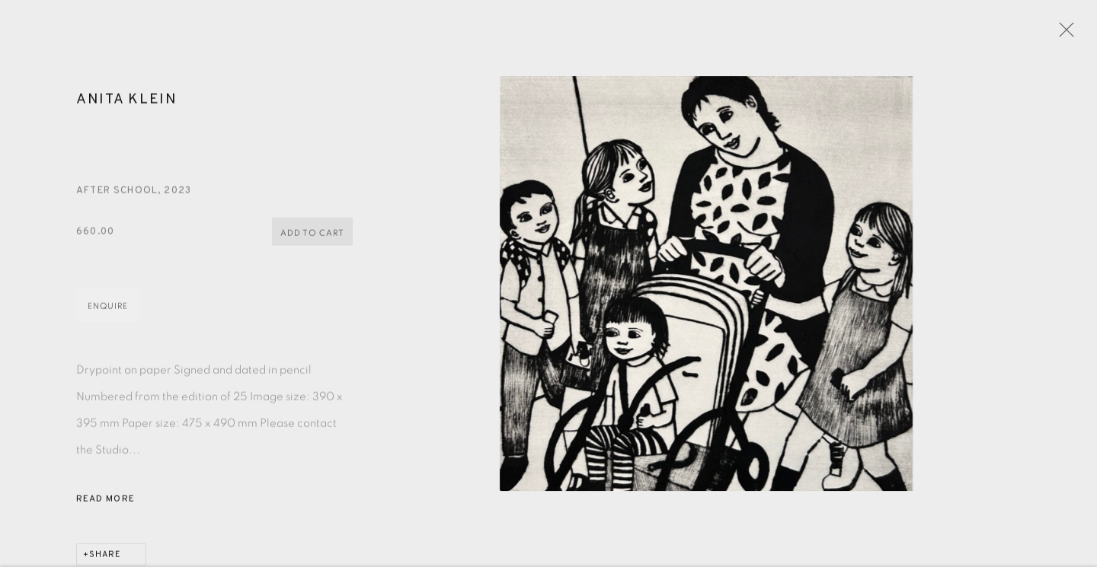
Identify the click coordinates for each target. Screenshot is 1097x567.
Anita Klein (127, 105)
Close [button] (1064, 34)
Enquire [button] (108, 311)
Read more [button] (105, 505)
